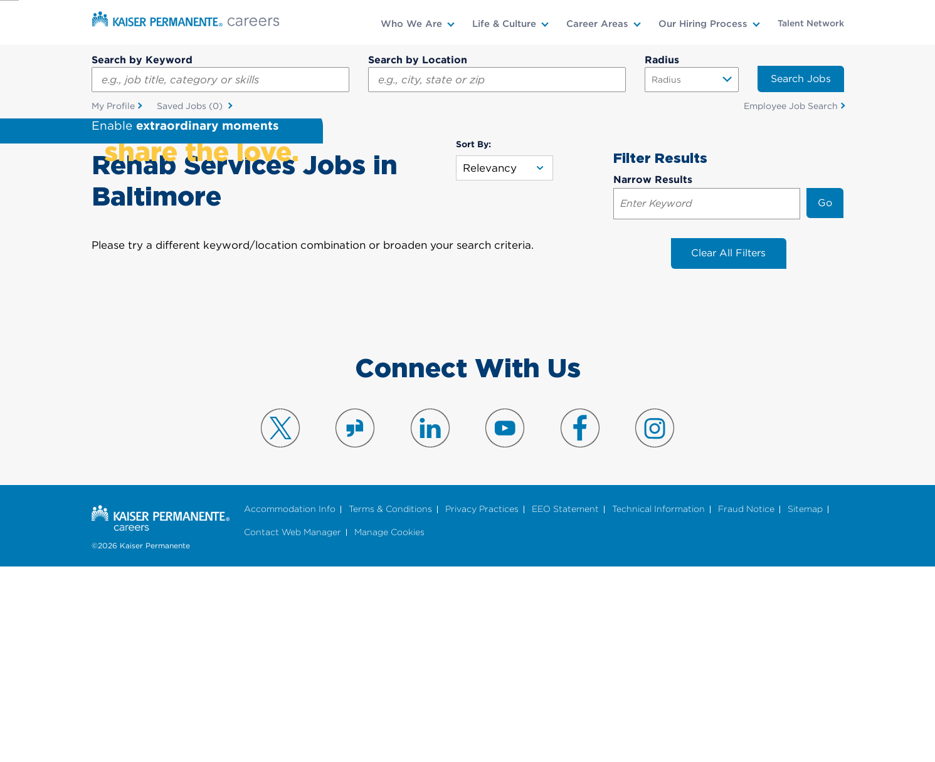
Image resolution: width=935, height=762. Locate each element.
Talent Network (811, 23)
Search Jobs (801, 79)
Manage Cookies (389, 727)
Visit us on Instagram (655, 623)
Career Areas (597, 23)
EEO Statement (565, 704)
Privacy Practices (482, 704)
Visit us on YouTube (505, 623)
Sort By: (473, 339)
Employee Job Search (791, 106)
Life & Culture (504, 23)
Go (825, 398)
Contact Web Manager (292, 727)
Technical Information (658, 704)
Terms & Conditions (390, 704)
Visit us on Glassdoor (355, 623)
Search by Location (417, 60)
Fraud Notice (746, 704)
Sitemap (805, 704)
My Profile (113, 106)
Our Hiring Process (702, 23)
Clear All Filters (728, 448)
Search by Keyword (142, 60)
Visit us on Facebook (580, 623)
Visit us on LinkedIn (430, 623)
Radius (662, 60)
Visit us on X (280, 623)
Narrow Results (652, 374)
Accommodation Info (289, 704)
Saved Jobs (191, 106)
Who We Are (411, 23)
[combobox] (497, 79)
